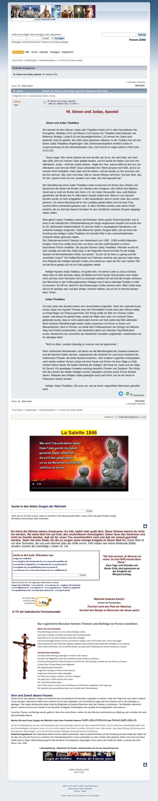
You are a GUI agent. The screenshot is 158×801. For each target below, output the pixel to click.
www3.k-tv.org (28, 598)
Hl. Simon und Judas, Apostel (61, 101)
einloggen (40, 34)
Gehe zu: (109, 417)
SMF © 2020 (78, 786)
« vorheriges (131, 82)
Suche (15, 506)
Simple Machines (91, 786)
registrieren (55, 34)
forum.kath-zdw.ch (124, 720)
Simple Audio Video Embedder (80, 789)
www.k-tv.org (29, 600)
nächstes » (142, 82)
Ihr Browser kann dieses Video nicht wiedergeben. (79, 463)
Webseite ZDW (48, 19)
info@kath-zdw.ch (23, 715)
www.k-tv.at (29, 603)
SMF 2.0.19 (67, 786)
